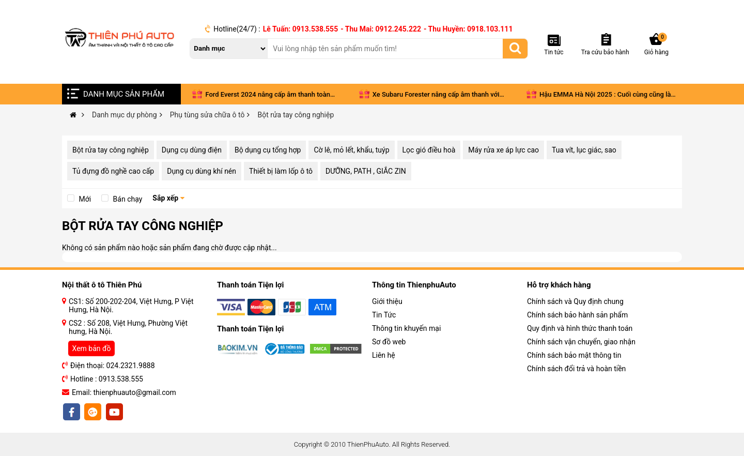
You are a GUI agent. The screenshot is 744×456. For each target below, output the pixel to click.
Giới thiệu (387, 301)
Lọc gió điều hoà (429, 150)
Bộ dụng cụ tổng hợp (268, 150)
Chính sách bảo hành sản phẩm (577, 315)
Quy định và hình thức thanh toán (579, 328)
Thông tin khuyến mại (406, 328)
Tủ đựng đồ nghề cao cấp (113, 171)
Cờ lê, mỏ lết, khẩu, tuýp (351, 150)
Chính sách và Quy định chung (575, 301)
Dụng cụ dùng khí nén (201, 171)
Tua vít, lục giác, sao (584, 150)
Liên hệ (383, 355)
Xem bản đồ (91, 348)
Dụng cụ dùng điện (192, 150)
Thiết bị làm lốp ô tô (281, 171)
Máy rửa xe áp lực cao (503, 150)
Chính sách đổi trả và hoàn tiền (576, 368)
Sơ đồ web (389, 342)
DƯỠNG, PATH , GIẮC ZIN (366, 171)
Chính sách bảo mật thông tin (574, 355)
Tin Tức (384, 315)
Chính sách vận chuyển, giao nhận (581, 342)
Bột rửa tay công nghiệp (110, 150)
